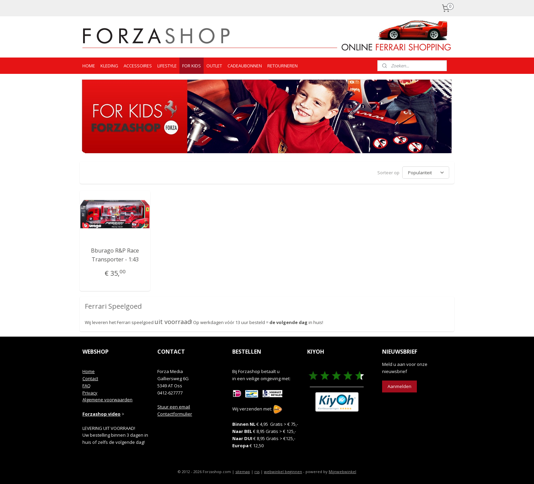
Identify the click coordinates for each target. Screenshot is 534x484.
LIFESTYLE (167, 66)
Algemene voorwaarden (107, 400)
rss (257, 471)
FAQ (86, 386)
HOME (88, 66)
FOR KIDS (191, 66)
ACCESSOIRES (138, 66)
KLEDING (109, 66)
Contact (90, 378)
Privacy (89, 393)
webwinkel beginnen (283, 471)
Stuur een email (173, 407)
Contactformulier (174, 414)
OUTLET (214, 66)
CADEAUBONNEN (244, 66)
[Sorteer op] (426, 172)
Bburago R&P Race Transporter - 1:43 (115, 255)
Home (88, 371)
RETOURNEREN (282, 66)
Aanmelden (399, 386)
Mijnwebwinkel (342, 471)
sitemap (242, 471)
